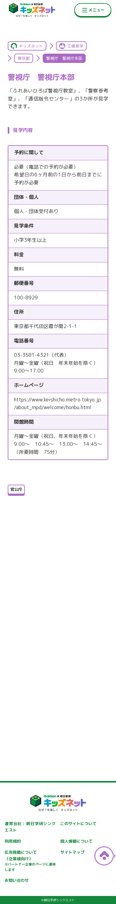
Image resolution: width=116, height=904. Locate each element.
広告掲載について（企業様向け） (30, 861)
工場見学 (75, 46)
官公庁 (16, 489)
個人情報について (76, 841)
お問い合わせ (17, 880)
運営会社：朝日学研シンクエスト (30, 827)
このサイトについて (78, 823)
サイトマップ (72, 852)
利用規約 (13, 841)
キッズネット (31, 46)
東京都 (24, 58)
